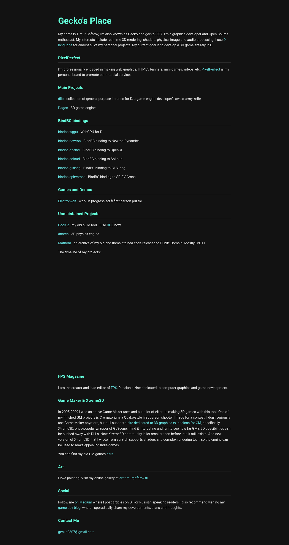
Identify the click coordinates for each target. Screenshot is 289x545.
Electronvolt (67, 201)
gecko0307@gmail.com (76, 532)
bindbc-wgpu (68, 132)
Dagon (63, 108)
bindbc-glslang (69, 168)
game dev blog (69, 508)
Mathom (64, 243)
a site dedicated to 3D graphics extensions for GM (163, 423)
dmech (63, 234)
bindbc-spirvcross (71, 177)
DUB (110, 225)
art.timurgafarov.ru (133, 478)
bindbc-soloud (69, 159)
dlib (61, 99)
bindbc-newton (69, 141)
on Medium (83, 502)
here (109, 454)
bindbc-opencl (69, 150)
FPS (114, 388)
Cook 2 (63, 225)
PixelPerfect (211, 69)
